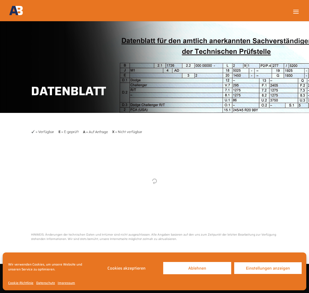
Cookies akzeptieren (126, 268)
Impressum (66, 282)
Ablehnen (197, 268)
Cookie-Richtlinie (20, 282)
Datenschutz (45, 282)
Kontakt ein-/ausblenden (283, 231)
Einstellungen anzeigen (268, 268)
